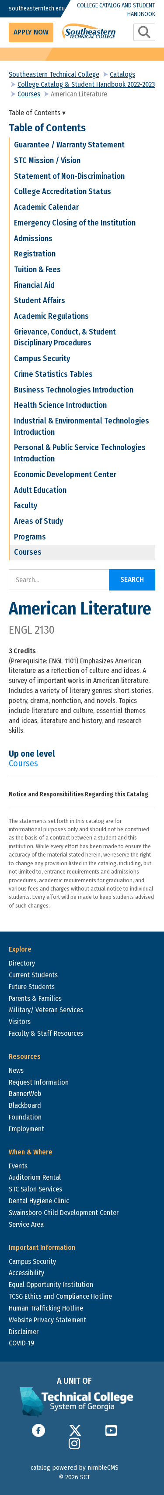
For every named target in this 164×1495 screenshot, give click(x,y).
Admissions (33, 238)
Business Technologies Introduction (73, 390)
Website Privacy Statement (47, 1320)
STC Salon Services (35, 1189)
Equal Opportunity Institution (51, 1284)
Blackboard (25, 1105)
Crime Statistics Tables (53, 374)
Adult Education (40, 490)
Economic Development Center (65, 474)
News (16, 1070)
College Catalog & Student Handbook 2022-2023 (86, 84)
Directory (22, 963)
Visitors (20, 1021)
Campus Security (42, 358)
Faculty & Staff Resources (46, 1033)
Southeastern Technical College (54, 74)
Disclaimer (23, 1332)
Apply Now (31, 32)
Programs (30, 537)
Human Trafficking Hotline (46, 1308)
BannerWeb (25, 1093)
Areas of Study (38, 521)
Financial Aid (34, 285)
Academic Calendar (46, 207)
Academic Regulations (51, 316)
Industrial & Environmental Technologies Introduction (81, 426)
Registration (35, 254)
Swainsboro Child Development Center (64, 1212)
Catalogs (122, 74)
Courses (28, 94)
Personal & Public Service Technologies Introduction (80, 453)
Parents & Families (35, 998)
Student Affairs (39, 300)
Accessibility (26, 1273)
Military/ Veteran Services (46, 1010)
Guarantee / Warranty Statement (69, 145)
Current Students (33, 975)
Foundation (25, 1117)
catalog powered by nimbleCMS (75, 1467)
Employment (26, 1129)
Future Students (32, 987)
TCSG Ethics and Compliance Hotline (60, 1296)
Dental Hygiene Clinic (39, 1201)
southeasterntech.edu (29, 8)
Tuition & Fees (37, 269)
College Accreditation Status (62, 191)
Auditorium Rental (35, 1177)
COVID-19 (21, 1343)
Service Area (26, 1224)
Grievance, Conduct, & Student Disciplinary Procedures (65, 337)
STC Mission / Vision (47, 160)
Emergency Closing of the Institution (75, 223)
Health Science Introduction (60, 405)
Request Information (39, 1082)
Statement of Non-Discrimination (69, 176)
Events (18, 1166)
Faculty (25, 505)
